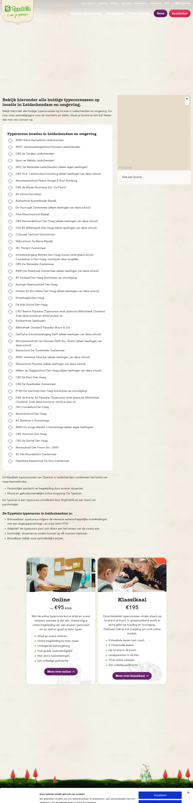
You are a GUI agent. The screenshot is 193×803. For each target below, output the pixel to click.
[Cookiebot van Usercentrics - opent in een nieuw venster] (19, 797)
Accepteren (160, 781)
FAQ (167, 3)
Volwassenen (140, 3)
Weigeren (160, 790)
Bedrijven (126, 3)
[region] (154, 132)
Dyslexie (114, 3)
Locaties (102, 3)
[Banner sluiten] (188, 779)
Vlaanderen (156, 3)
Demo (160, 13)
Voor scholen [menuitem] (139, 13)
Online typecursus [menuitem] (86, 13)
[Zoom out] (187, 103)
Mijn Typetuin (181, 3)
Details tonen (47, 797)
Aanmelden (180, 13)
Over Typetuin (88, 3)
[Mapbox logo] (124, 167)
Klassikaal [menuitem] (115, 13)
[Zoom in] (187, 98)
